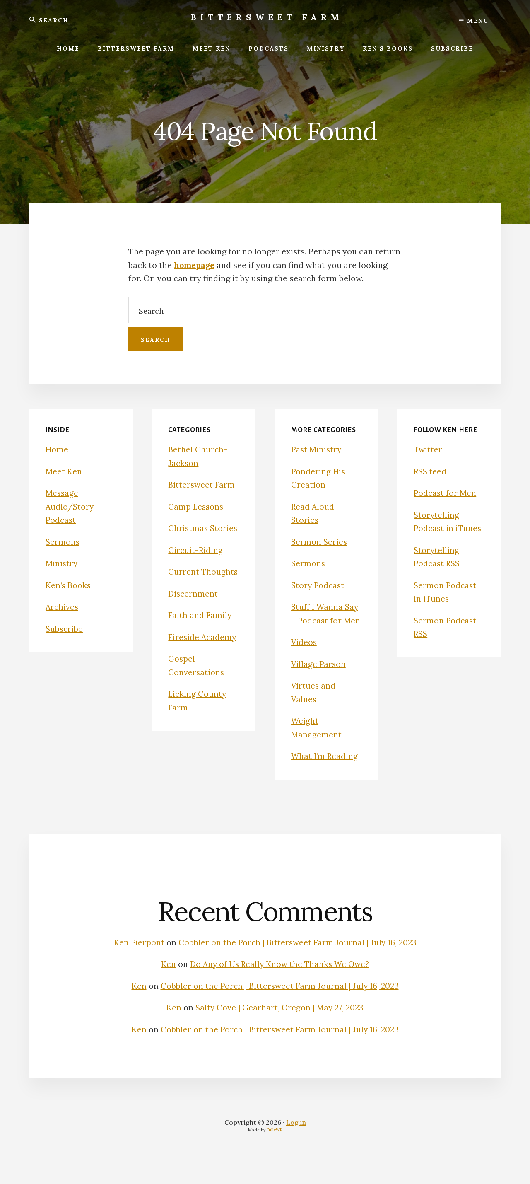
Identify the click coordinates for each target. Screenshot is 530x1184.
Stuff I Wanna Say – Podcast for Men (325, 620)
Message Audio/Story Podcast (70, 506)
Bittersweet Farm (267, 17)
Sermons (63, 541)
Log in (296, 1149)
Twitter (428, 449)
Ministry (62, 563)
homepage (195, 265)
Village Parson (319, 677)
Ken (166, 991)
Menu (474, 20)
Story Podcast (318, 585)
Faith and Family (200, 628)
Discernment (193, 607)
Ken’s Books (69, 585)
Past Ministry (317, 449)
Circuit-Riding (196, 563)
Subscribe (65, 628)
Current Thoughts (203, 585)
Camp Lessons (196, 506)
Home (57, 449)
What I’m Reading (325, 769)
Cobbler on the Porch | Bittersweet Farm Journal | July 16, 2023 (279, 1013)
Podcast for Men (446, 493)
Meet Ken (64, 471)
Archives (63, 607)
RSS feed (431, 471)
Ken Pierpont (147, 955)
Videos (304, 655)
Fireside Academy (203, 650)
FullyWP (274, 1157)
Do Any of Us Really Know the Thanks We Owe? (280, 991)
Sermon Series (319, 541)
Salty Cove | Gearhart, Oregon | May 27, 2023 (279, 1034)
